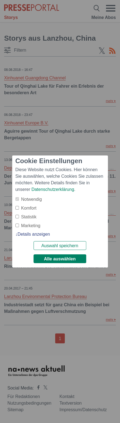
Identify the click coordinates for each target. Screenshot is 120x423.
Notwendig (31, 199)
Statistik (29, 217)
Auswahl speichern (59, 245)
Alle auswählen (60, 259)
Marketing (30, 225)
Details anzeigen (34, 234)
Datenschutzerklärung (52, 189)
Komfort (29, 208)
